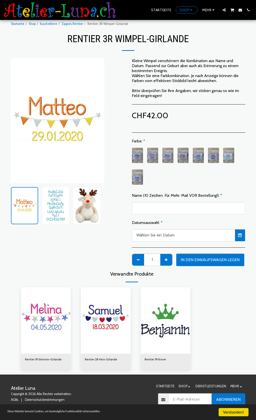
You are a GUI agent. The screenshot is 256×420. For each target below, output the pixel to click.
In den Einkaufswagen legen (210, 259)
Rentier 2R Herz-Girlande (103, 360)
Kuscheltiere (48, 24)
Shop (32, 24)
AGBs (14, 400)
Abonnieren (228, 400)
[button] (224, 10)
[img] (46, 320)
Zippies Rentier (72, 24)
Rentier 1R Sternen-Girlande (45, 360)
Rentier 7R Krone (157, 360)
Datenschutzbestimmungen (45, 400)
